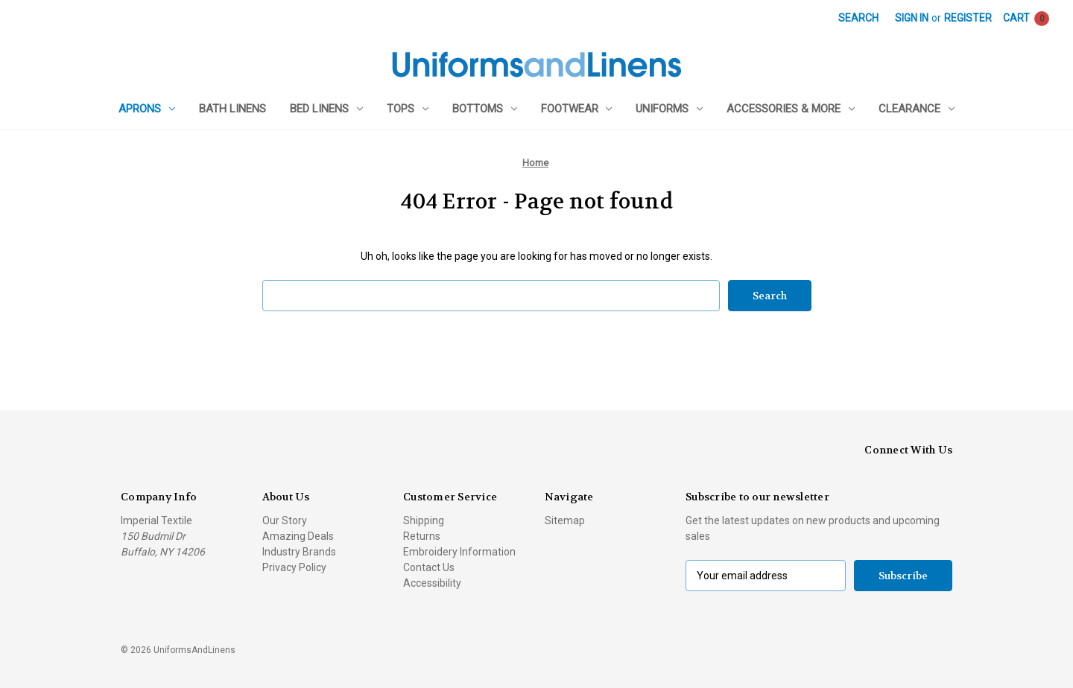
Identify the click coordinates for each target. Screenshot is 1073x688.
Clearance (917, 108)
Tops (407, 108)
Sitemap (565, 520)
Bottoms (484, 108)
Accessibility (432, 583)
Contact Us (429, 567)
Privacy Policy (294, 567)
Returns (421, 536)
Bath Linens (232, 108)
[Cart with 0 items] (1026, 18)
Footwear (577, 108)
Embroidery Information (459, 552)
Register (968, 18)
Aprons (146, 108)
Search (858, 18)
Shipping (423, 520)
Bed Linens (326, 108)
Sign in (911, 18)
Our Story (284, 520)
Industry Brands (299, 552)
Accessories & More (791, 108)
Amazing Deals (298, 536)
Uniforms (669, 108)
